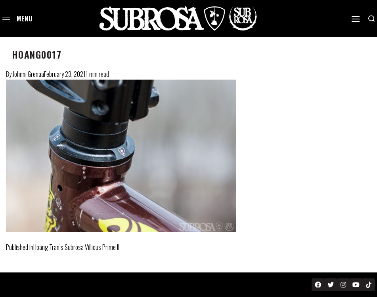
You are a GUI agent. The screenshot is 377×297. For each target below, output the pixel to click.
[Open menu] (6, 18)
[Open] (355, 19)
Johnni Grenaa (28, 74)
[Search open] (371, 18)
